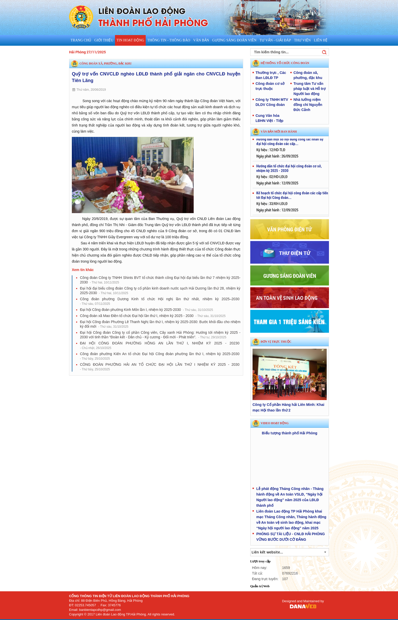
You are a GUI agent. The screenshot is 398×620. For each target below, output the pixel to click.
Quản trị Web (260, 586)
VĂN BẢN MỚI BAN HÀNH (279, 131)
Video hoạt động (275, 423)
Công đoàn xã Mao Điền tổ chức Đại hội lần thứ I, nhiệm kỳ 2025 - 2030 (153, 316)
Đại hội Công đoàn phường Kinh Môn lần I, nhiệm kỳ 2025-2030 (146, 310)
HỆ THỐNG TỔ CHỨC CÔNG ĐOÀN (285, 63)
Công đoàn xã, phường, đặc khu (105, 63)
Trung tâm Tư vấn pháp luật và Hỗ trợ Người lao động (309, 89)
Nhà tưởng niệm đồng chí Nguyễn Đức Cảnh (307, 105)
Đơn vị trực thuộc (276, 341)
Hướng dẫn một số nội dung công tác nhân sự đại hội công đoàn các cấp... (289, 143)
